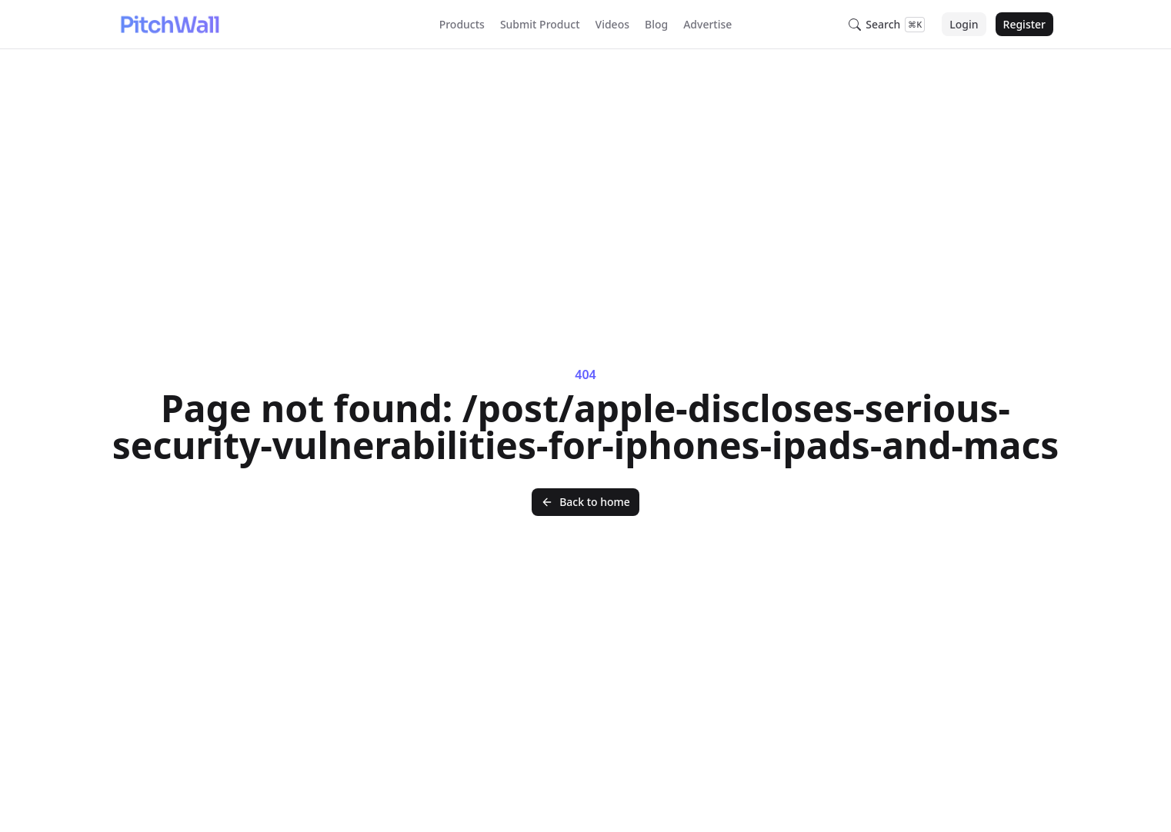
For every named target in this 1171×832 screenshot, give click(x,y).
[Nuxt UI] (169, 24)
